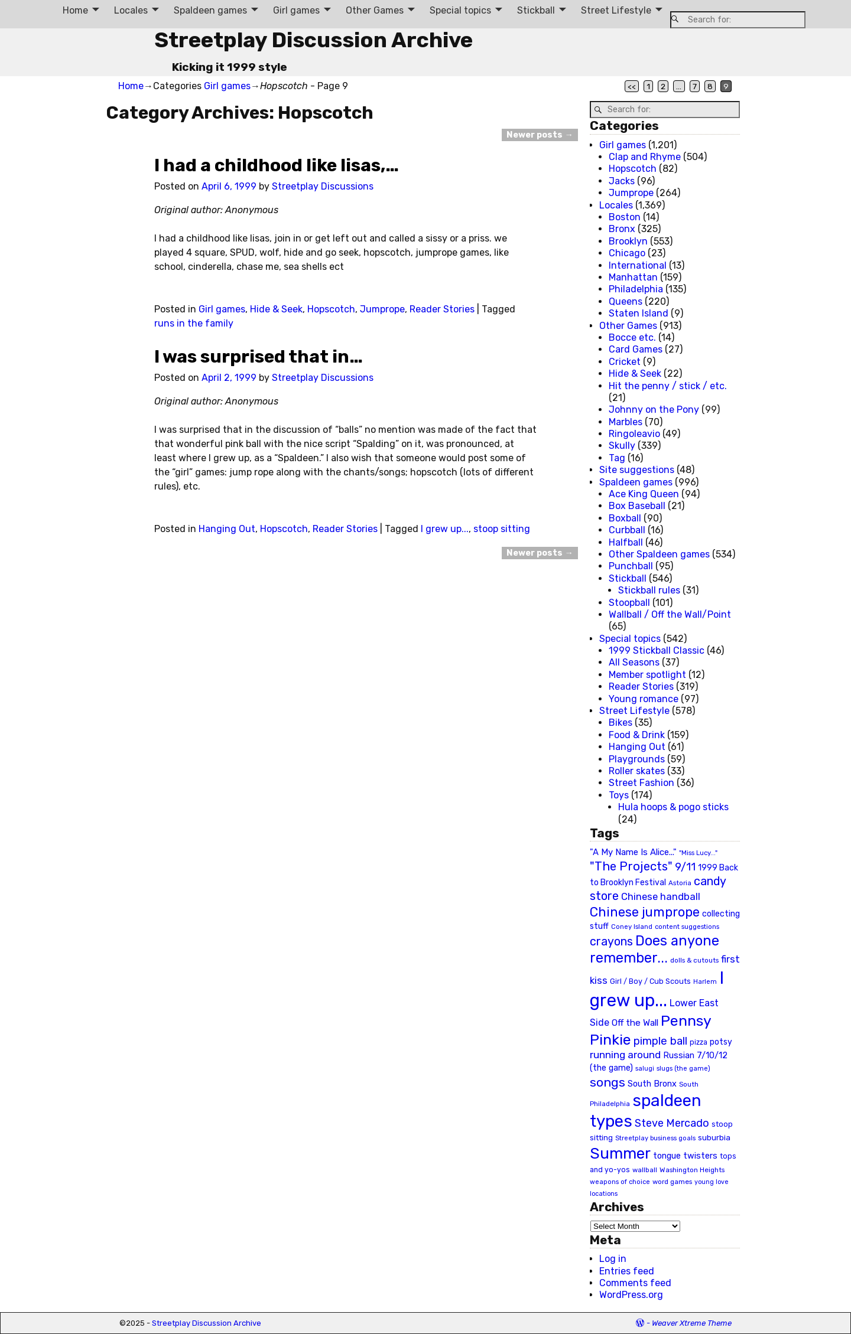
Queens (625, 301)
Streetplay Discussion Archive (313, 40)
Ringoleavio (634, 433)
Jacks (622, 181)
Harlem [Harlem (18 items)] (705, 982)
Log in (612, 1258)
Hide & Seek (276, 309)
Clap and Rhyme (645, 156)
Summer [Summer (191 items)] (620, 1153)
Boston (625, 217)
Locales (131, 10)
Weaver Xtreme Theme (692, 1323)
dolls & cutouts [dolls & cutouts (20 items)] (694, 960)
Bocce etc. (632, 337)
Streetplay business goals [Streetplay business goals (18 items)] (655, 1138)
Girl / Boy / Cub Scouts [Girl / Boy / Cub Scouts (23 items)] (650, 981)
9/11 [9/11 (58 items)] (685, 866)
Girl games (296, 10)
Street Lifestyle (616, 10)
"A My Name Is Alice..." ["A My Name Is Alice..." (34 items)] (633, 852)
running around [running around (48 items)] (625, 1055)
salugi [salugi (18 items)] (644, 1068)
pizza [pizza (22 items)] (698, 1042)
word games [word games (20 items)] (672, 1182)
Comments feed (635, 1283)
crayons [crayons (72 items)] (611, 941)
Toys (619, 795)
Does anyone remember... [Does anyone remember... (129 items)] (654, 949)
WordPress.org (631, 1294)
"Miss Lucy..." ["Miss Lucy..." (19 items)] (698, 853)
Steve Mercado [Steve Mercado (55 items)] (672, 1123)
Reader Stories (442, 309)
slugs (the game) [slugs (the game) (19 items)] (683, 1068)
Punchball (631, 566)
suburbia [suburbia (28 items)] (714, 1137)
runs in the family (193, 323)
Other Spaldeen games (659, 554)
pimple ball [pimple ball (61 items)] (660, 1041)
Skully (622, 445)
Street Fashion (641, 782)
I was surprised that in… (258, 356)
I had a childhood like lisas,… (276, 165)
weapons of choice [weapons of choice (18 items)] (620, 1182)
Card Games (635, 349)
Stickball (536, 10)
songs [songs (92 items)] (607, 1082)
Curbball (627, 530)
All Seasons (634, 662)
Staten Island (638, 313)
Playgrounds (637, 759)
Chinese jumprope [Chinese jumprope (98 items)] (645, 912)
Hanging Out (227, 528)
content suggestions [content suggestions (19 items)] (687, 926)
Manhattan (633, 277)
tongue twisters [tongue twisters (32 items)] (685, 1155)
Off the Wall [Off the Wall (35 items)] (635, 1022)
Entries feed (626, 1271)
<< (632, 86)
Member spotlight (647, 674)
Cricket (625, 361)
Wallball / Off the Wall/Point (670, 614)
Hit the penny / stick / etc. (668, 386)
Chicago (627, 253)
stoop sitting (501, 528)
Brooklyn (628, 241)
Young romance (643, 698)
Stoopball (629, 602)
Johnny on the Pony (654, 409)
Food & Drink (637, 735)
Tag (617, 458)
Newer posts (539, 135)
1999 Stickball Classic (656, 650)
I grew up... (445, 528)
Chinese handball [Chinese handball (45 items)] (660, 896)
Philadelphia (636, 289)
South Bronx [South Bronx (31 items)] (652, 1084)
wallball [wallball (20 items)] (644, 1170)
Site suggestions (636, 469)
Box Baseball (637, 505)
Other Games (375, 10)
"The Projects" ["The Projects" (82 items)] (631, 866)
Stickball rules (649, 590)
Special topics (460, 10)
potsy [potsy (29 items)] (721, 1041)
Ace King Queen (644, 494)
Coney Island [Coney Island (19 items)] (631, 926)
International (638, 265)
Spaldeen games (210, 10)
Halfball (626, 542)
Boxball (625, 518)
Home (75, 10)
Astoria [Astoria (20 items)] (679, 883)
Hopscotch (331, 309)
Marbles (625, 422)
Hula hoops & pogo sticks (673, 807)
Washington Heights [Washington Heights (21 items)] (692, 1170)
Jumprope (382, 309)
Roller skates (637, 771)
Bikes (620, 722)
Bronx (622, 228)
